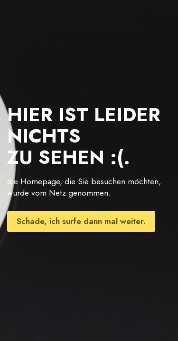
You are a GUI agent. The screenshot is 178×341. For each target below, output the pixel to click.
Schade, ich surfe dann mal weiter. (81, 221)
